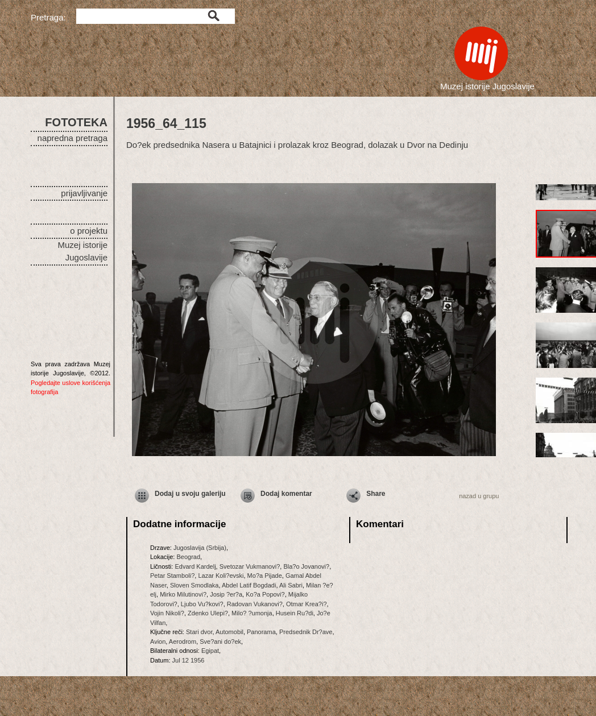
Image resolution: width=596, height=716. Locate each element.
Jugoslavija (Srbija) (199, 547)
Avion (157, 641)
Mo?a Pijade (264, 575)
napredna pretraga (72, 138)
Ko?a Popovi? (265, 594)
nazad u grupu (479, 495)
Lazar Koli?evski (220, 575)
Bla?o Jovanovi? (306, 566)
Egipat (210, 650)
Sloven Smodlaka (194, 585)
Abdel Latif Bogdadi (249, 585)
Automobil (229, 631)
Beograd (188, 556)
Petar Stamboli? (172, 575)
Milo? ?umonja (251, 613)
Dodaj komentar (286, 494)
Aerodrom (182, 641)
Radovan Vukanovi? (255, 604)
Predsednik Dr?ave (306, 631)
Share (375, 494)
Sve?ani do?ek (220, 641)
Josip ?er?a (226, 594)
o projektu (88, 230)
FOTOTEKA (76, 122)
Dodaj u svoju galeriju (190, 494)
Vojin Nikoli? (167, 613)
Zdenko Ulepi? (208, 613)
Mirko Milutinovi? (183, 594)
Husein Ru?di (294, 613)
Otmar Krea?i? (306, 604)
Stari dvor (199, 631)
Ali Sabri (291, 585)
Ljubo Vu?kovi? (202, 604)
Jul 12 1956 (188, 660)
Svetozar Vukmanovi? (250, 566)
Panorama (261, 631)
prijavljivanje (84, 193)
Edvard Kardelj (195, 566)
